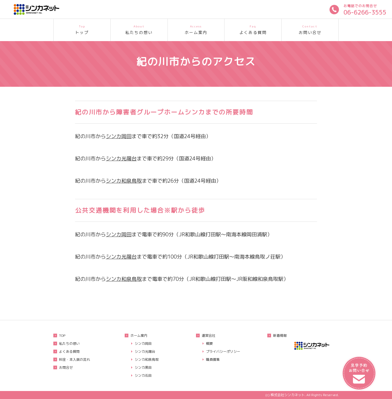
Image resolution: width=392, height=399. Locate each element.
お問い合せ (310, 29)
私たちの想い (139, 29)
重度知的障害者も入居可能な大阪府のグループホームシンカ (48, 9)
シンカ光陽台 (121, 158)
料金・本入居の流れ (74, 359)
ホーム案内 (196, 29)
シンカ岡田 (119, 136)
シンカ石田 (143, 375)
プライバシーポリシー (223, 351)
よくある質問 (253, 29)
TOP (62, 335)
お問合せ (66, 367)
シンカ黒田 (143, 367)
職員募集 (213, 359)
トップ (82, 29)
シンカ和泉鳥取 (124, 180)
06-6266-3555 (364, 12)
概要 (209, 343)
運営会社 (208, 335)
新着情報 (280, 335)
